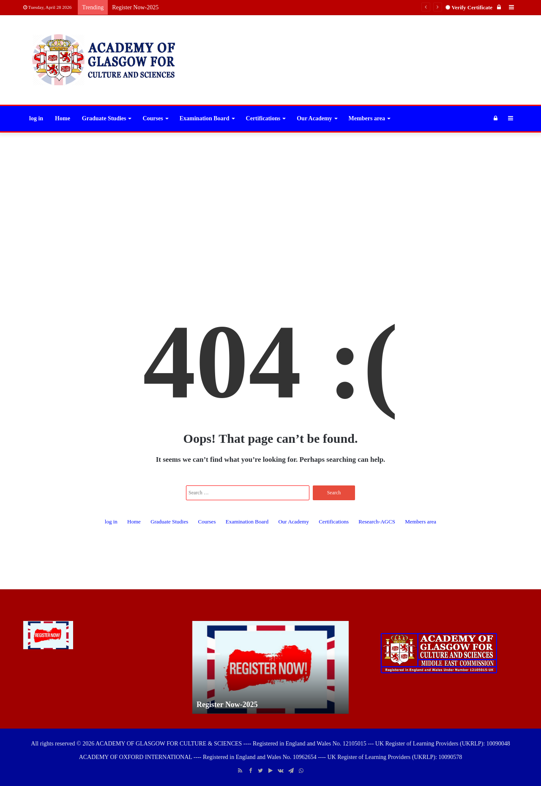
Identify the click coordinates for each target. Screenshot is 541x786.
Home (62, 118)
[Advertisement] (270, 200)
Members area (367, 118)
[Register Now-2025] (48, 635)
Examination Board (205, 118)
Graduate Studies (104, 118)
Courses (152, 118)
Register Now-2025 (135, 7)
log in (36, 118)
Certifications (263, 118)
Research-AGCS (376, 521)
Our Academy (314, 118)
